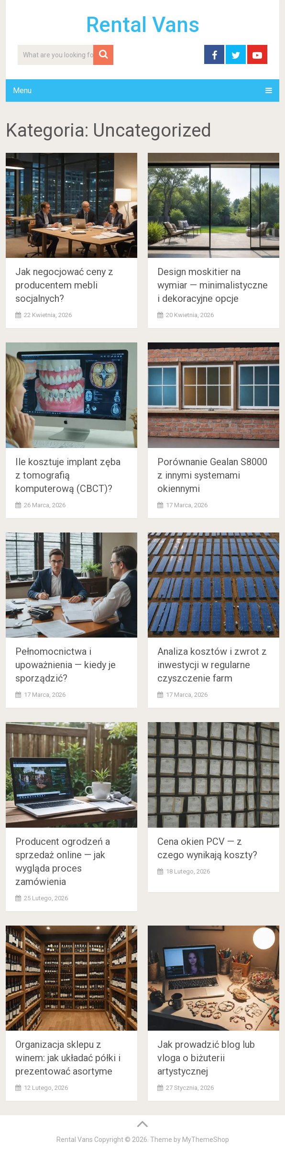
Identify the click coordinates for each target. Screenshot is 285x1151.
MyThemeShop (205, 1139)
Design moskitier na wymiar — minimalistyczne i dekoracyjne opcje (212, 285)
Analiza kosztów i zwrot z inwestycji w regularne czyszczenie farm (212, 665)
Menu (22, 90)
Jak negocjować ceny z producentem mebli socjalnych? (64, 285)
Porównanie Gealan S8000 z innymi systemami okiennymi (212, 475)
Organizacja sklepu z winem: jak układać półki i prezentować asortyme (68, 1058)
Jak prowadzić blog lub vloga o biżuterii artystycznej (206, 1058)
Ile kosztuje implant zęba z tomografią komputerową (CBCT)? (68, 475)
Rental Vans (142, 24)
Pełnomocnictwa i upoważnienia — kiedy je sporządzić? (65, 665)
